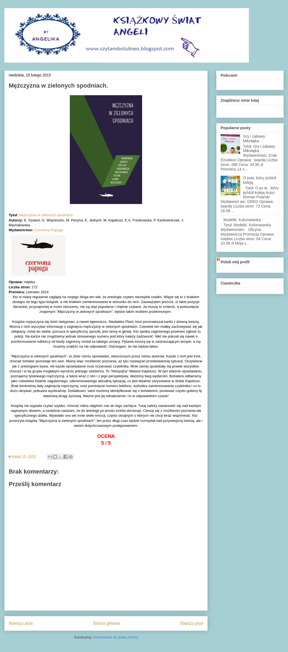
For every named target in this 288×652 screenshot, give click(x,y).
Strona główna (106, 623)
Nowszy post (21, 623)
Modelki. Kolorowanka (242, 220)
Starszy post (191, 623)
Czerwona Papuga (48, 230)
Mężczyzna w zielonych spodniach (46, 215)
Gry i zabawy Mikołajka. (254, 138)
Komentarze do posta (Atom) (115, 637)
